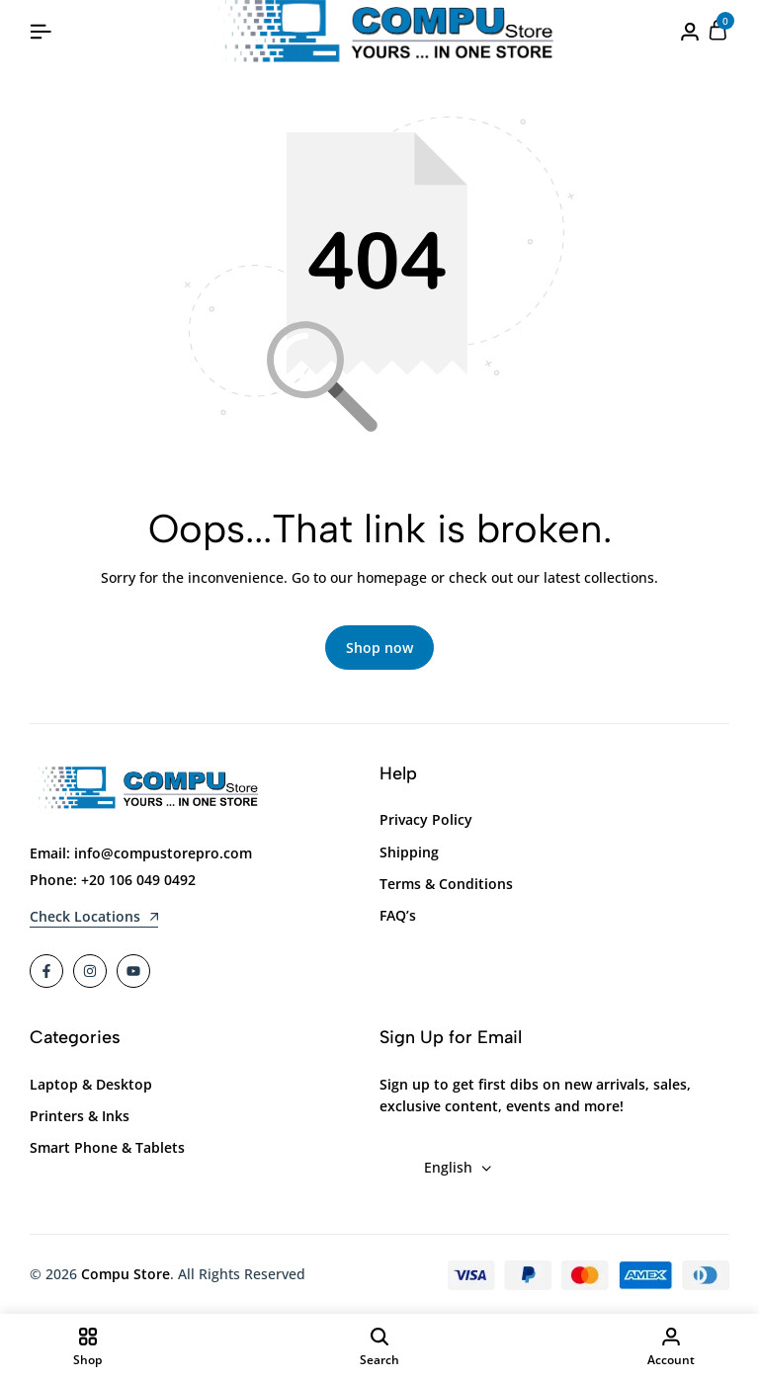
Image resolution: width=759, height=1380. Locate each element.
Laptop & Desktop (91, 1085)
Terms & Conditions (446, 884)
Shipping (409, 852)
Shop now (379, 647)
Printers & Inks (79, 1116)
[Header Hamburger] (40, 31)
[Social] (46, 972)
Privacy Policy (426, 820)
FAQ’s (398, 916)
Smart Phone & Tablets (107, 1148)
